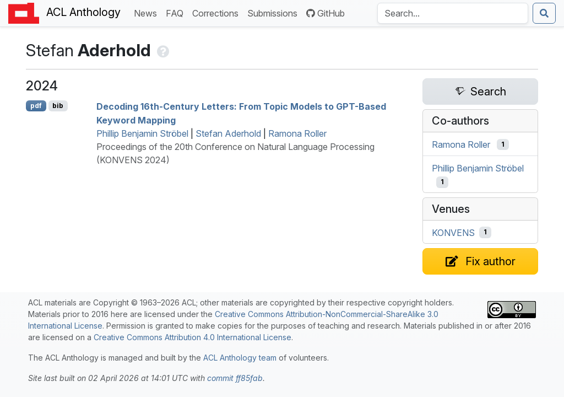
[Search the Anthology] (452, 13)
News (147, 12)
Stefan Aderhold (228, 133)
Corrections (217, 12)
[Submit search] (544, 13)
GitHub (325, 13)
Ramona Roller (297, 133)
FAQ (177, 12)
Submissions (274, 12)
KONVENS (453, 232)
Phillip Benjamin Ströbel (142, 133)
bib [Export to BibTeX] (57, 105)
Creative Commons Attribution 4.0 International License (192, 337)
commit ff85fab (235, 378)
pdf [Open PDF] (36, 105)
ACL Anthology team (239, 357)
